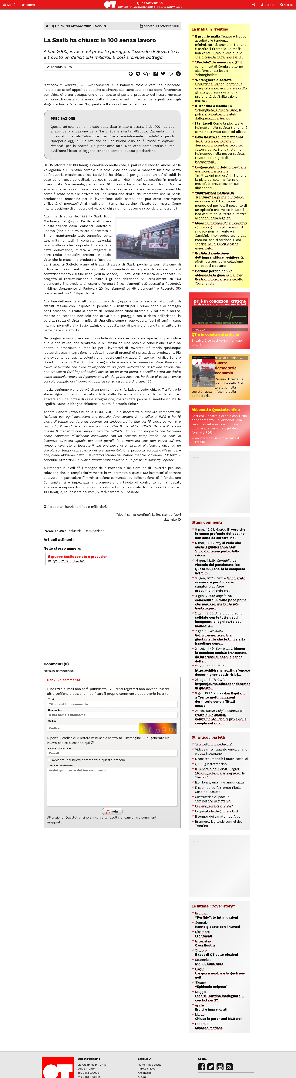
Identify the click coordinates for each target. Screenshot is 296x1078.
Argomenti (145, 1072)
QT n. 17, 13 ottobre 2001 (72, 26)
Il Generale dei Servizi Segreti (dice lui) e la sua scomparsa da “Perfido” (220, 773)
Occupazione (94, 531)
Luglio (220, 973)
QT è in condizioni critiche (215, 334)
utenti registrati (126, 689)
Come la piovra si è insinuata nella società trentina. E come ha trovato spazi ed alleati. (221, 128)
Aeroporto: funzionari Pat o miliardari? (76, 507)
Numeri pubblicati (149, 1064)
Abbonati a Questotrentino (216, 409)
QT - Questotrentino (211, 764)
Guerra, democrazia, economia (226, 368)
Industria (75, 531)
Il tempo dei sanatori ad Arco (217, 816)
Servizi (100, 26)
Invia (112, 812)
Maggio (219, 996)
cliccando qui (81, 743)
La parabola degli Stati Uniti (217, 811)
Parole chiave (146, 1068)
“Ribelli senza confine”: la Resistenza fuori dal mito (148, 517)
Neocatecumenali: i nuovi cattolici (221, 759)
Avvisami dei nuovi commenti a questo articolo (86, 760)
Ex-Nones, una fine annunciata (219, 782)
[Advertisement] (112, 614)
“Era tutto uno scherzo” (213, 744)
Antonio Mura (61, 67)
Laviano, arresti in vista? (214, 806)
